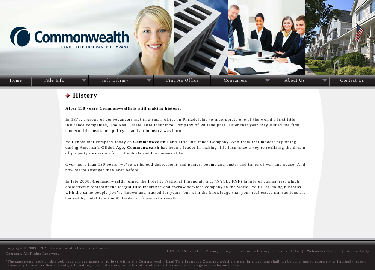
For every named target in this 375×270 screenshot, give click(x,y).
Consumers (235, 80)
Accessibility (358, 251)
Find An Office (182, 80)
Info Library (115, 80)
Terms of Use (288, 251)
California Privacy (254, 251)
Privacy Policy (218, 251)
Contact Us (352, 80)
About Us (294, 80)
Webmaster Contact (323, 251)
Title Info (54, 80)
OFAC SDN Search (183, 251)
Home (15, 80)
